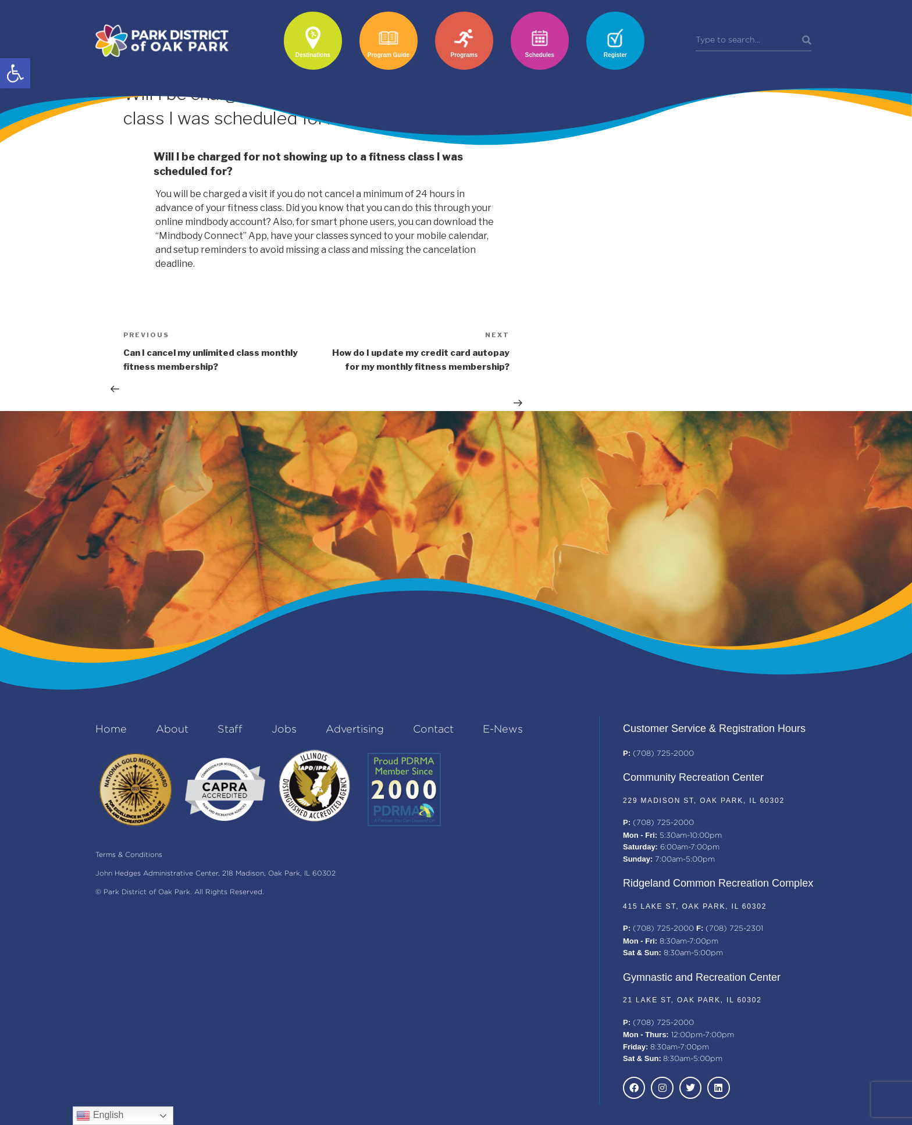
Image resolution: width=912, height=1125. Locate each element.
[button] (15, 73)
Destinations (312, 55)
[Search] (806, 41)
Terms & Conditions (128, 855)
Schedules (539, 55)
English (99, 1116)
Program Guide (388, 55)
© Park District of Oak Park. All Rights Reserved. (179, 892)
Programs (464, 55)
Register (615, 55)
